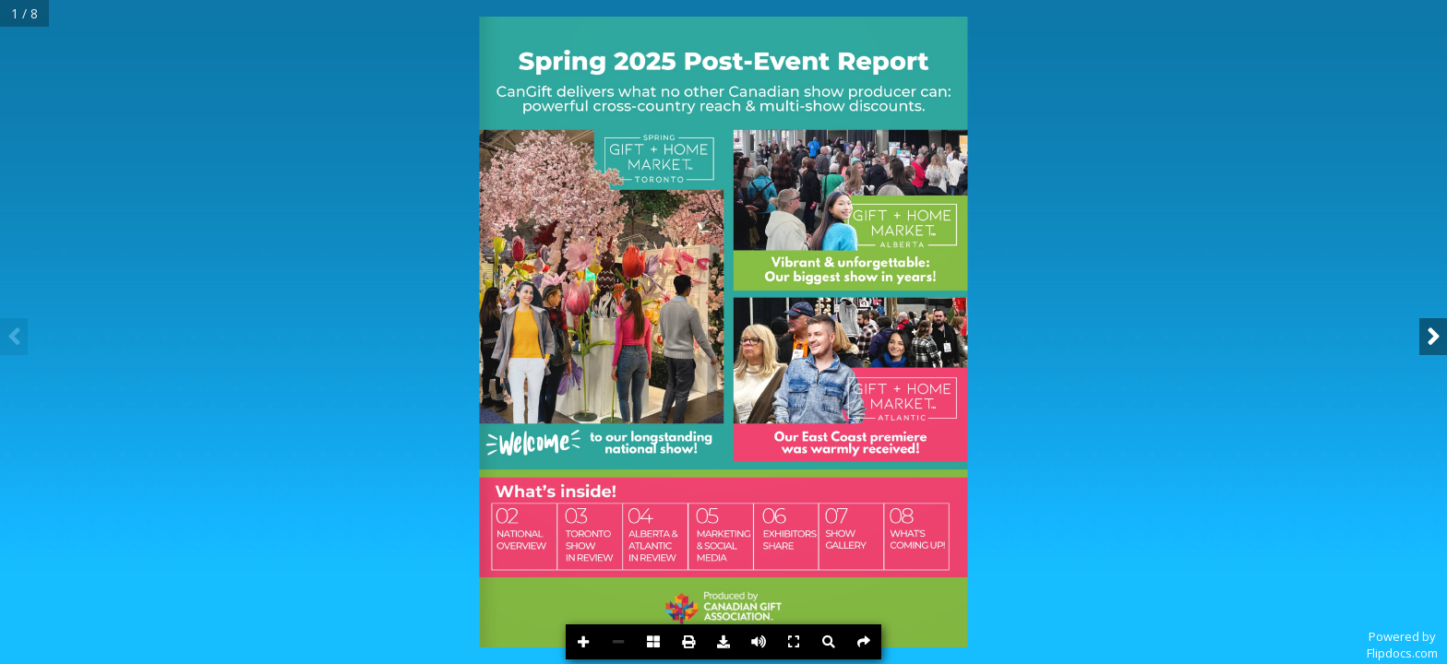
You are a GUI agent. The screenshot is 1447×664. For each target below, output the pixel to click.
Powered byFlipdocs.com (1402, 644)
